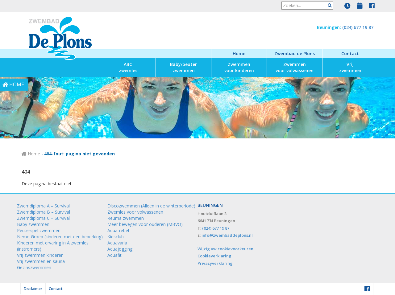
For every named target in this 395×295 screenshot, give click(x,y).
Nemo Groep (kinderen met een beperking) (60, 237)
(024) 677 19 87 (357, 27)
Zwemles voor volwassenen (135, 212)
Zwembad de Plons (294, 53)
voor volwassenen (295, 67)
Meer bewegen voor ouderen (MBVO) (145, 224)
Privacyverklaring (215, 263)
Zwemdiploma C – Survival (43, 218)
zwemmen (183, 67)
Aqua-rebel (118, 230)
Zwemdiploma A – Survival (43, 206)
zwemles (128, 67)
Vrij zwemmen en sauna (41, 261)
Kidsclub (115, 237)
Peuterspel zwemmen (38, 230)
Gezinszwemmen (34, 267)
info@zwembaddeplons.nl (227, 235)
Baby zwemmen (33, 224)
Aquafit (114, 255)
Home (239, 53)
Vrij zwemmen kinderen (40, 255)
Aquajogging (119, 249)
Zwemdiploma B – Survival (43, 212)
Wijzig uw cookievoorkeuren (225, 249)
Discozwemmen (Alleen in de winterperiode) (151, 206)
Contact (350, 53)
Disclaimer (33, 288)
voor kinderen (239, 67)
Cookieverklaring (214, 256)
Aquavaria (117, 243)
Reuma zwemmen (125, 218)
